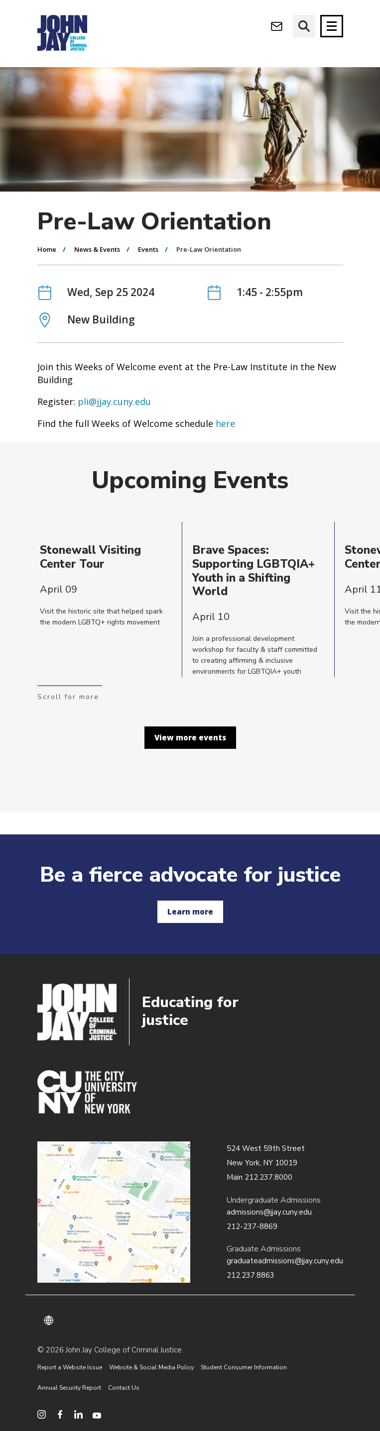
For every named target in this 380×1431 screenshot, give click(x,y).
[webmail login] (276, 26)
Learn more (190, 912)
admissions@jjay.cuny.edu (269, 1212)
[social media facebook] (60, 1414)
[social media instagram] (41, 1414)
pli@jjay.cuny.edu (114, 402)
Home (46, 249)
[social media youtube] (97, 1414)
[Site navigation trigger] (331, 26)
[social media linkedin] (78, 1414)
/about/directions (113, 1212)
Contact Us (123, 1388)
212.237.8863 (250, 1275)
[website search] (304, 26)
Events (148, 249)
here (225, 423)
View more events (190, 737)
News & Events (97, 249)
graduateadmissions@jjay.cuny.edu (285, 1261)
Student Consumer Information (244, 1367)
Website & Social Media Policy (151, 1367)
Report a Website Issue (69, 1367)
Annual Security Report (69, 1388)
